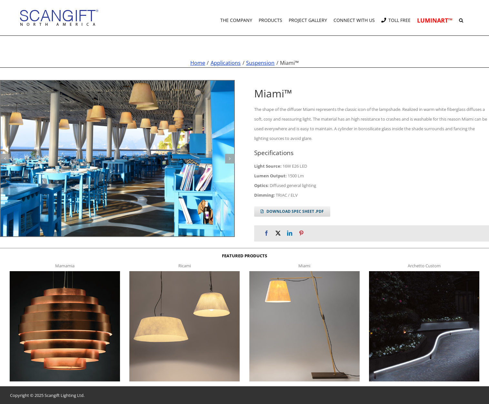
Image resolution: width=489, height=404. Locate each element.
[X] (278, 233)
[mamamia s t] (65, 273)
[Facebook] (266, 233)
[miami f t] (304, 273)
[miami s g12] (117, 158)
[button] (461, 17)
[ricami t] (184, 273)
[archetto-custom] (424, 273)
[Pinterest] (301, 233)
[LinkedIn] (289, 233)
